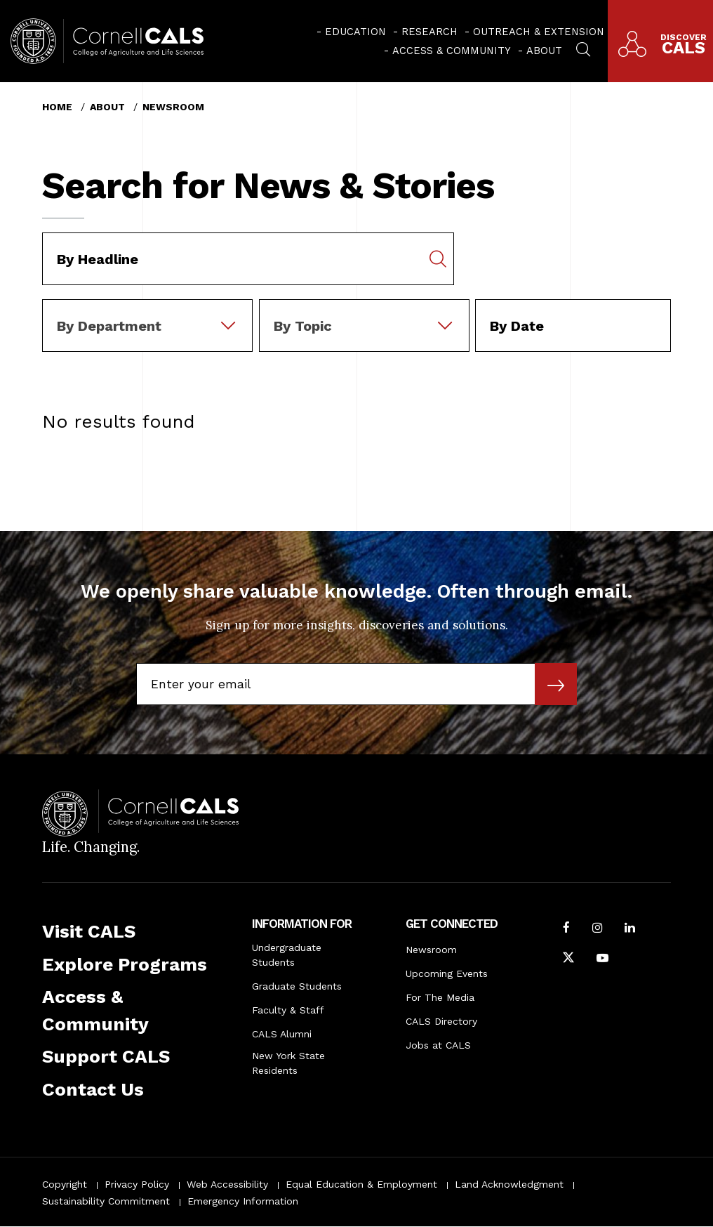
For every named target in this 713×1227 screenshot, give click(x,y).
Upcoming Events (447, 973)
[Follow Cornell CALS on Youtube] (602, 959)
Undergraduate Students (286, 955)
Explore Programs (124, 964)
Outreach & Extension (538, 31)
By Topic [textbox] (303, 325)
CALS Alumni (282, 1033)
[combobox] (147, 309)
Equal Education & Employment (361, 1184)
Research (429, 31)
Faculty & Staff (288, 1010)
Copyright (64, 1184)
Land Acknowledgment (509, 1184)
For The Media (440, 997)
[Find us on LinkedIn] (630, 929)
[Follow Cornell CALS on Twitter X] (568, 959)
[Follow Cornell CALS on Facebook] (566, 929)
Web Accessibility (227, 1184)
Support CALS (106, 1056)
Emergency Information (242, 1201)
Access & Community (451, 50)
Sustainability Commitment (106, 1201)
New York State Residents (288, 1063)
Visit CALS (88, 931)
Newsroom (173, 106)
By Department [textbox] (109, 325)
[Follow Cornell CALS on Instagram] (597, 929)
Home (57, 106)
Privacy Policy (137, 1184)
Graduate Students (297, 986)
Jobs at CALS (438, 1045)
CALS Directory (441, 1021)
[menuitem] (351, 31)
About (544, 50)
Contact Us (93, 1089)
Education (355, 31)
